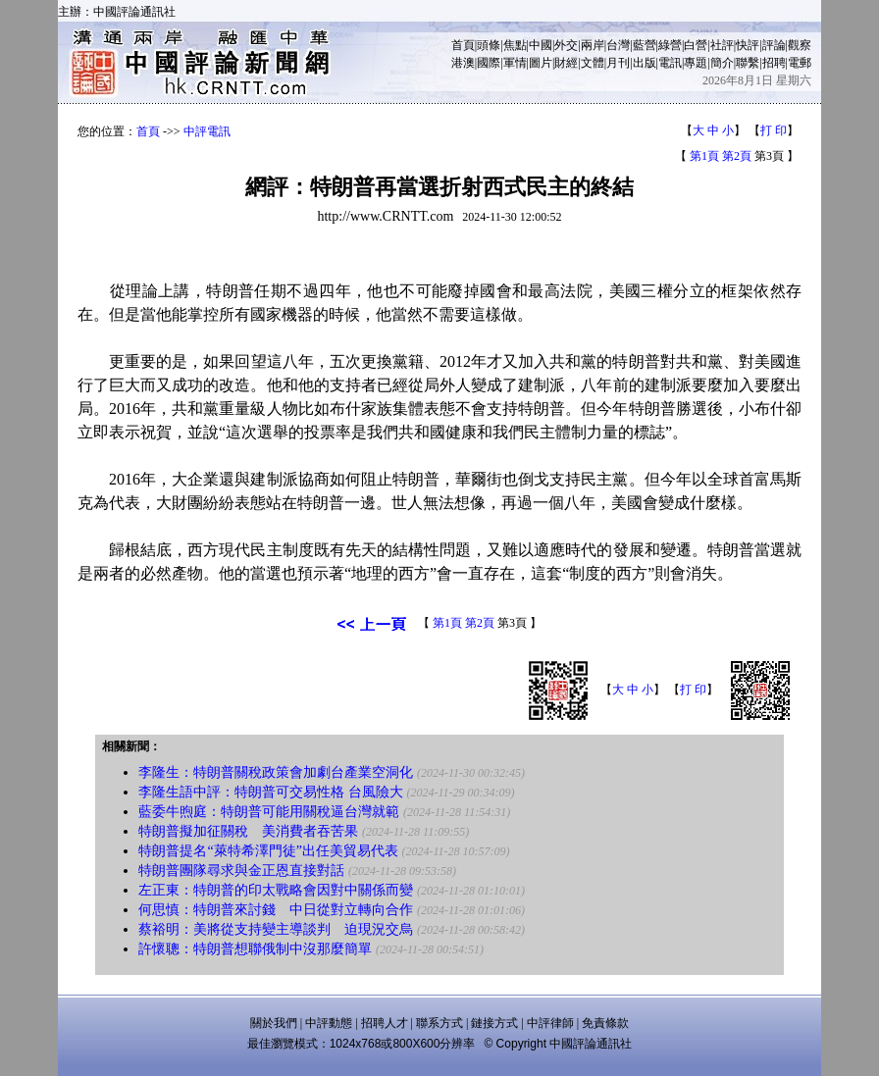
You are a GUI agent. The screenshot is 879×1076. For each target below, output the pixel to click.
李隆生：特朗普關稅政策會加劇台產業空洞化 (275, 772)
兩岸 (592, 45)
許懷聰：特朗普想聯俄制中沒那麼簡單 (255, 949)
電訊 (670, 63)
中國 (540, 45)
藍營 (644, 45)
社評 (722, 45)
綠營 (670, 45)
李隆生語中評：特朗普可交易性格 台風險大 (270, 792)
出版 (644, 63)
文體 (592, 63)
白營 (695, 45)
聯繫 (747, 63)
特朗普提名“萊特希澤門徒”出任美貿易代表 (267, 851)
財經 (566, 63)
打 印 (773, 130)
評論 (774, 45)
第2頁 (736, 156)
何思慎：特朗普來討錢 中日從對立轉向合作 (275, 909)
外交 (566, 45)
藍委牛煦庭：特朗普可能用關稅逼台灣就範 (268, 811)
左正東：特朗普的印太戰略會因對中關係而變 (275, 890)
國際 (488, 63)
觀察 (799, 45)
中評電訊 (207, 131)
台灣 (618, 45)
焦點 (515, 45)
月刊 (618, 63)
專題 (695, 63)
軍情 (515, 63)
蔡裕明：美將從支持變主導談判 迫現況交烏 (275, 929)
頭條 (488, 45)
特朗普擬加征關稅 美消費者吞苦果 (248, 831)
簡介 (722, 63)
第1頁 (704, 156)
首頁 (463, 45)
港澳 (463, 63)
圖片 (540, 63)
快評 (747, 45)
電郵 (799, 63)
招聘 (774, 63)
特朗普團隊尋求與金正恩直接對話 (241, 870)
